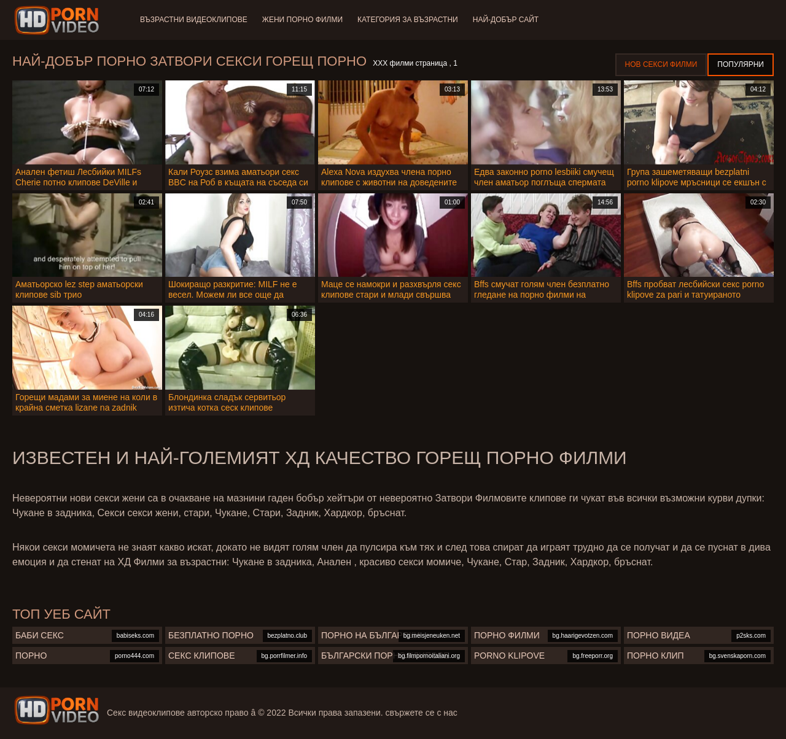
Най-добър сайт (506, 19)
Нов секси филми (661, 64)
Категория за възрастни (407, 19)
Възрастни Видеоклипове (193, 19)
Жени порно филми (302, 19)
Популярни (740, 64)
